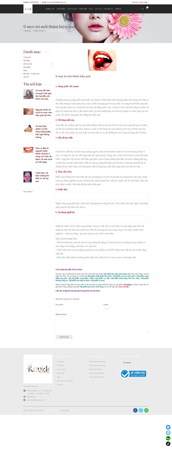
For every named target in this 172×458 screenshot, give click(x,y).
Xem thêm (28, 192)
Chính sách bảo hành (96, 373)
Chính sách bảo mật (96, 377)
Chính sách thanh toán (97, 362)
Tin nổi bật (32, 84)
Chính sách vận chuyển (97, 365)
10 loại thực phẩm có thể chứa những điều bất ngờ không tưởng (43, 131)
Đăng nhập (143, 2)
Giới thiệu (26, 61)
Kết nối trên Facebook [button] (130, 357)
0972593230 (34, 2)
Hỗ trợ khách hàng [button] (65, 357)
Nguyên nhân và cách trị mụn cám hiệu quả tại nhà (44, 112)
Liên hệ (26, 77)
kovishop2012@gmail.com (56, 2)
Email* (106, 305)
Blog (25, 70)
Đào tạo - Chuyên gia (31, 74)
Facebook (127, 362)
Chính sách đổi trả (95, 369)
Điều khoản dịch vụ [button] (97, 357)
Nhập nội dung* (61, 314)
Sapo (72, 410)
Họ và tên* (59, 305)
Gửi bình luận (64, 337)
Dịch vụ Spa (27, 64)
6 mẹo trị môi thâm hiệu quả (73, 76)
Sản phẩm (27, 67)
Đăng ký (135, 2)
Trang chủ (27, 57)
